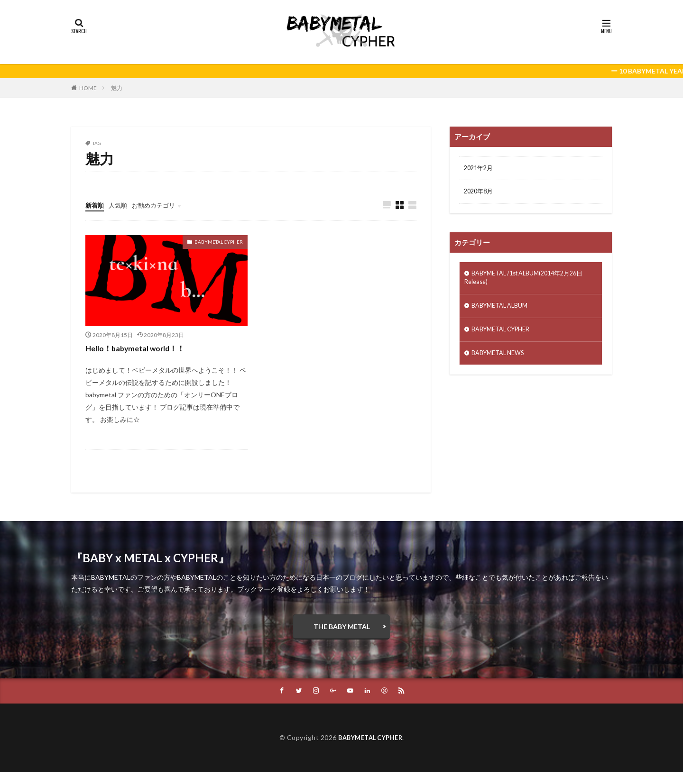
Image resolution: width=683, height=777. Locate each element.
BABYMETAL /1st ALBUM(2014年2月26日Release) (530, 281)
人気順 (120, 205)
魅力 (116, 87)
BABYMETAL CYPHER (218, 242)
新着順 (95, 205)
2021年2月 (480, 169)
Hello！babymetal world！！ (141, 348)
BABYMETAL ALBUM (503, 311)
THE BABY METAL (342, 628)
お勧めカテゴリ (158, 205)
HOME (88, 87)
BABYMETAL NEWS (501, 360)
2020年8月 (480, 194)
